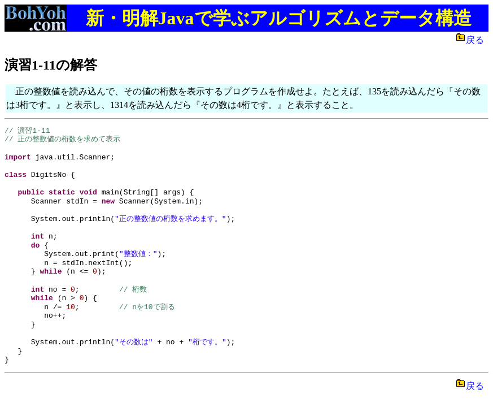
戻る (477, 40)
